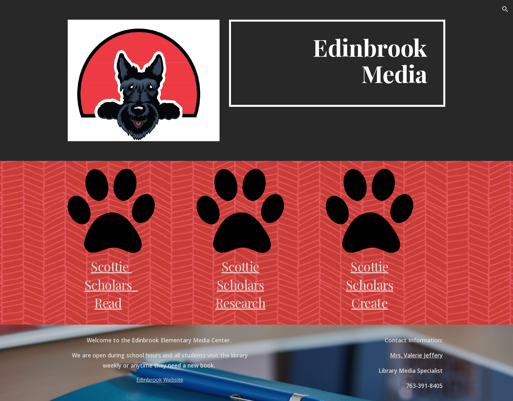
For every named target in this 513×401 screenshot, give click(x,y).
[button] (505, 9)
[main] (337, 63)
